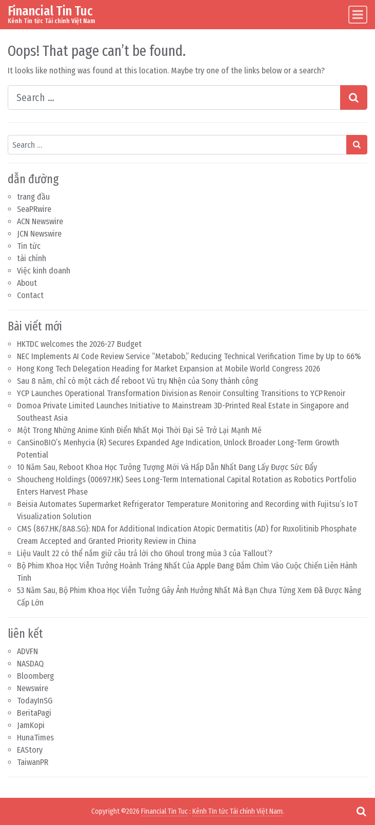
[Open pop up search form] (361, 811)
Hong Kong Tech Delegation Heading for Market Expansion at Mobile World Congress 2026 (168, 369)
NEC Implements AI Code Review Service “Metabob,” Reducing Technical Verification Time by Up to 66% (189, 356)
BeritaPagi (34, 713)
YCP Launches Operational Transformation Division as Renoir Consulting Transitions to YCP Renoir (181, 393)
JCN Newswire (39, 234)
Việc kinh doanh (43, 271)
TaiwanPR (32, 762)
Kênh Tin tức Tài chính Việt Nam (237, 811)
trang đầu (33, 197)
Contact (30, 295)
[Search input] (174, 97)
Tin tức (29, 246)
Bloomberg (35, 676)
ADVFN (27, 651)
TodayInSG (34, 700)
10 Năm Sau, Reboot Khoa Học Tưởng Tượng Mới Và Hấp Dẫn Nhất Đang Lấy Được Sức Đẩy (167, 467)
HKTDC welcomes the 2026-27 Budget (79, 344)
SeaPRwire (34, 209)
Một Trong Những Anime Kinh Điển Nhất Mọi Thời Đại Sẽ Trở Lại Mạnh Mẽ (139, 430)
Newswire (32, 688)
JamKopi (31, 725)
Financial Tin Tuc (50, 11)
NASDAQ (30, 664)
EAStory (30, 750)
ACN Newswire (40, 221)
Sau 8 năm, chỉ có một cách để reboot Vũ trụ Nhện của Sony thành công (137, 381)
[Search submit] (353, 97)
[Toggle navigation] (357, 15)
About (27, 283)
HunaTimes (35, 737)
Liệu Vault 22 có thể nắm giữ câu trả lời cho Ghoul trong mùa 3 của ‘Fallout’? (144, 553)
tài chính (31, 258)
